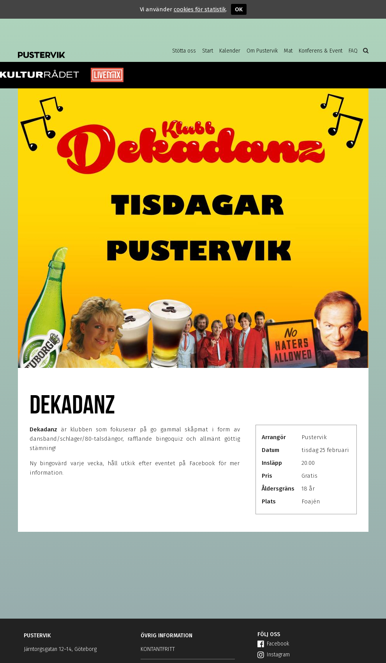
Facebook (273, 643)
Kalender (229, 50)
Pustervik (80, 48)
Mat (288, 50)
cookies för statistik (200, 9)
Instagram (273, 654)
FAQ (353, 50)
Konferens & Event (320, 50)
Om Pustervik (262, 50)
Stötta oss (184, 50)
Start (207, 50)
